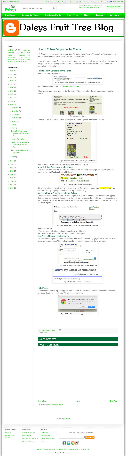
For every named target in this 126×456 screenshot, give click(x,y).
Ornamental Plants (30, 15)
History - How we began (48, 438)
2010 (12, 174)
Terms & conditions (49, 449)
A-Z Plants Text (61, 449)
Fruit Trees (10, 15)
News (42, 442)
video (11, 50)
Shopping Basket (113, 6)
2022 (12, 81)
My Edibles (78, 2)
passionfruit (12, 57)
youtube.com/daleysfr (77, 443)
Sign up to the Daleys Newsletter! (81, 432)
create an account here (70, 86)
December (15, 108)
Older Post (113, 401)
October (14, 114)
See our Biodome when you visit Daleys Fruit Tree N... (20, 145)
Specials (99, 15)
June (13, 125)
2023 (12, 77)
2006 (12, 188)
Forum (86, 2)
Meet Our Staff (45, 435)
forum (45, 332)
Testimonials (95, 2)
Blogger (67, 418)
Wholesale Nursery (28, 442)
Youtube (65, 2)
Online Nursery (26, 435)
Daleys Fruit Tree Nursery (11, 1)
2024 (12, 74)
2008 (12, 181)
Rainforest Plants (53, 15)
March (14, 157)
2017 (12, 98)
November (15, 111)
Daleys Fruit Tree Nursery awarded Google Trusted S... (20, 133)
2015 (12, 105)
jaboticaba (11, 59)
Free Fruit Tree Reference (30, 438)
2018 (12, 94)
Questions (114, 15)
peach (22, 61)
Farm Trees (72, 15)
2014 (12, 161)
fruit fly (20, 59)
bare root (24, 57)
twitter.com (68, 443)
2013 (12, 164)
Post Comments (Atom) (55, 405)
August (14, 121)
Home (78, 401)
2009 (12, 178)
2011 (12, 171)
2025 (12, 71)
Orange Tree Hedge (17, 139)
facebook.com (64, 443)
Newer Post (42, 401)
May (13, 128)
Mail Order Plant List (28, 432)
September (15, 118)
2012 (12, 168)
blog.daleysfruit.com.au (73, 443)
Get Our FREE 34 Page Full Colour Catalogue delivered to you (90, 6)
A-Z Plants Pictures (74, 449)
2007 (12, 185)
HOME (39, 449)
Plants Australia (118, 1)
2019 (12, 91)
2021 (12, 84)
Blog (71, 2)
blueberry (16, 61)
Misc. (86, 15)
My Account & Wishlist (53, 2)
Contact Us (104, 2)
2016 (12, 101)
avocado (22, 55)
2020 (12, 88)
